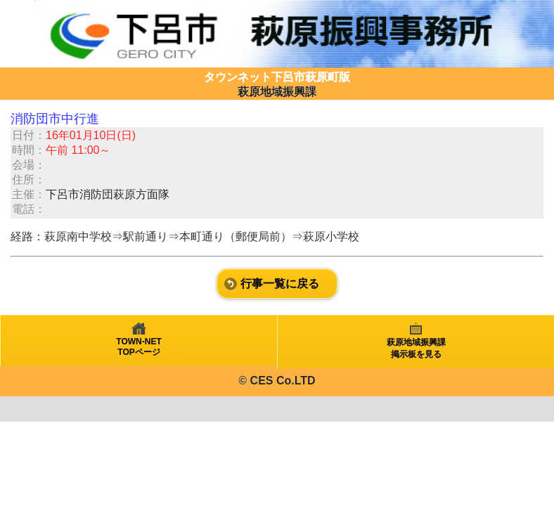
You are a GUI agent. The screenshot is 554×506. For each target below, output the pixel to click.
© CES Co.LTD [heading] (276, 381)
